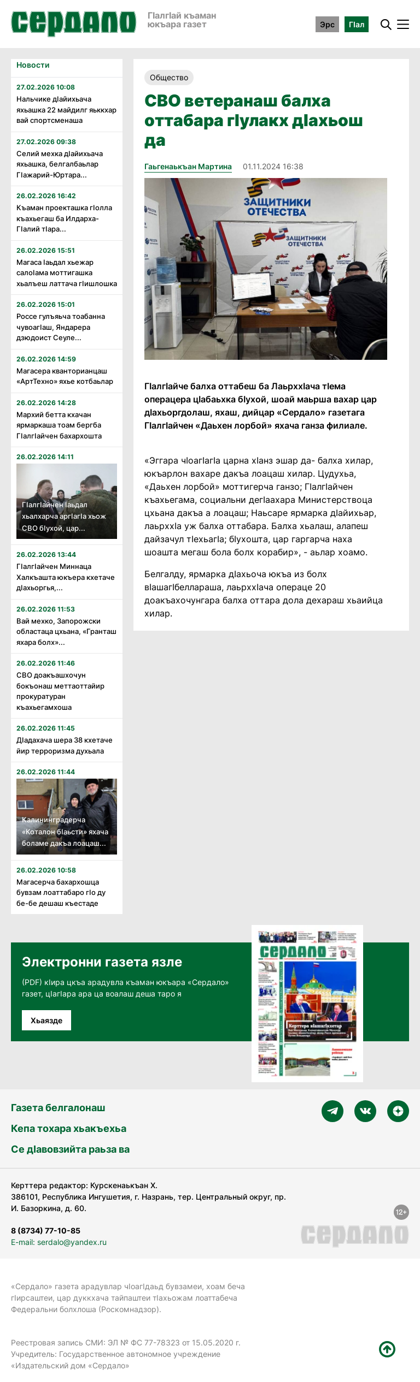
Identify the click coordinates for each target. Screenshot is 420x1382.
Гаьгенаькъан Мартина (188, 166)
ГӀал (356, 24)
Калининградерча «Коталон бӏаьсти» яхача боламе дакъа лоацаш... (65, 831)
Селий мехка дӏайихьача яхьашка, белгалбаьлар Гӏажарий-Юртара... (59, 164)
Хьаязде (46, 1020)
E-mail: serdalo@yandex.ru (59, 1242)
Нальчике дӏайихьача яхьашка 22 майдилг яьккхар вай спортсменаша (66, 109)
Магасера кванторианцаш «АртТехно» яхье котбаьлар (64, 376)
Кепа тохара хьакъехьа (68, 1128)
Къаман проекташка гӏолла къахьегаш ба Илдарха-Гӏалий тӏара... (64, 218)
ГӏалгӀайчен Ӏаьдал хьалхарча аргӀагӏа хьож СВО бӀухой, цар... (64, 516)
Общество (169, 77)
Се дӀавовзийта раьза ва (70, 1149)
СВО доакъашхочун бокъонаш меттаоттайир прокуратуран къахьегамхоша (60, 691)
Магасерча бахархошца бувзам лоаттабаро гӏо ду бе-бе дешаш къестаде (61, 892)
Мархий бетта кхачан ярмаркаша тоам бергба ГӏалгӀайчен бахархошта (59, 425)
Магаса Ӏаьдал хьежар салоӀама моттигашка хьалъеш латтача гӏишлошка (66, 273)
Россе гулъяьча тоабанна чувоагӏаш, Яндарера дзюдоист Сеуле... (60, 327)
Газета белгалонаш (58, 1107)
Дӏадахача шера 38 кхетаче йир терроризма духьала (64, 745)
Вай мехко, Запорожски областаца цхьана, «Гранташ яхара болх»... (66, 631)
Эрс (327, 24)
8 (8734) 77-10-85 (45, 1230)
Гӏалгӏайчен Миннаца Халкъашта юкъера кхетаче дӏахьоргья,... (65, 577)
